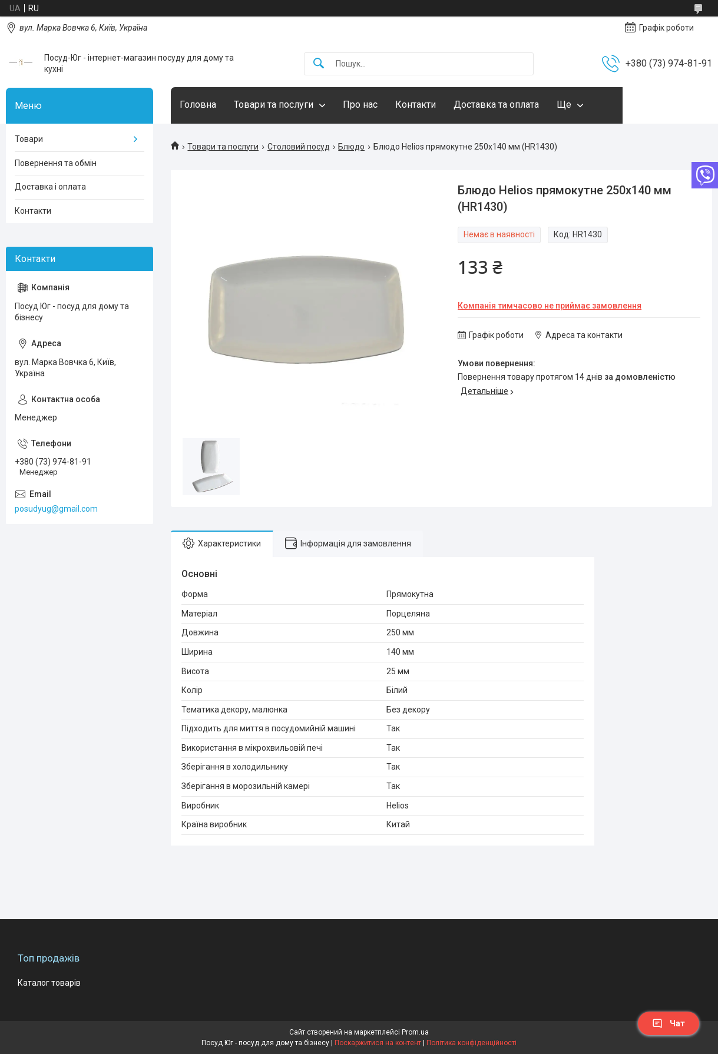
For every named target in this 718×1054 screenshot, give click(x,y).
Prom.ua (415, 1032)
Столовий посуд (298, 146)
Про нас (360, 104)
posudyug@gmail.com (56, 508)
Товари (29, 139)
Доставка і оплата (50, 186)
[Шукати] (318, 64)
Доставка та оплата (496, 104)
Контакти (415, 104)
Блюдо (351, 146)
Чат (668, 1023)
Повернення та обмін (56, 163)
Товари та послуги (273, 104)
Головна (198, 104)
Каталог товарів (49, 982)
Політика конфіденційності (471, 1043)
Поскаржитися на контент (378, 1043)
